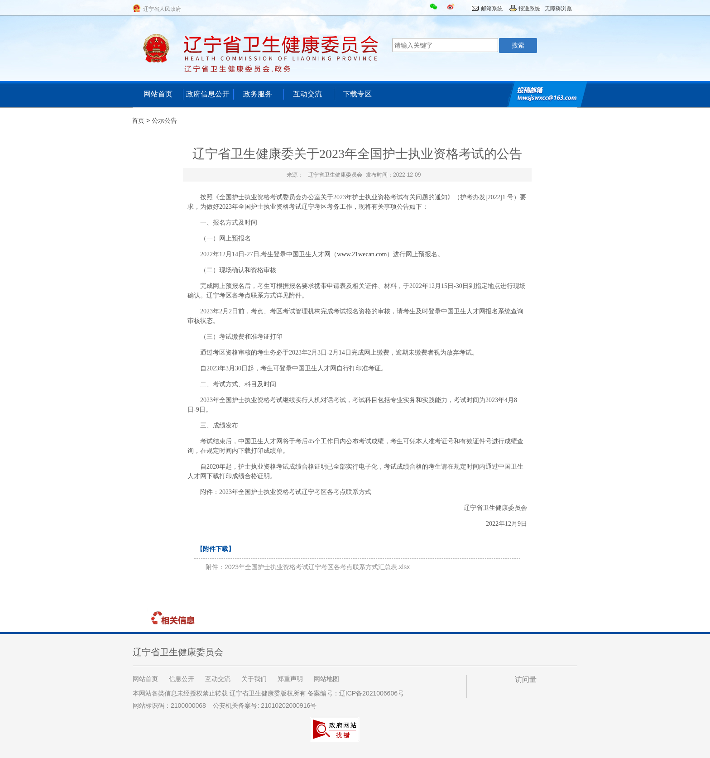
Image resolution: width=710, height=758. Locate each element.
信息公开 (181, 678)
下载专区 (357, 94)
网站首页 (158, 94)
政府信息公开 (208, 94)
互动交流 (307, 94)
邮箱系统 (492, 8)
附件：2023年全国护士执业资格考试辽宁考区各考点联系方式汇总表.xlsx (308, 567)
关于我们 (254, 678)
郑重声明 (290, 678)
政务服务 (257, 94)
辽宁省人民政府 (162, 9)
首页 (138, 120)
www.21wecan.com (362, 254)
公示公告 (164, 120)
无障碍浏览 (558, 8)
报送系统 (529, 8)
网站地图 (326, 678)
